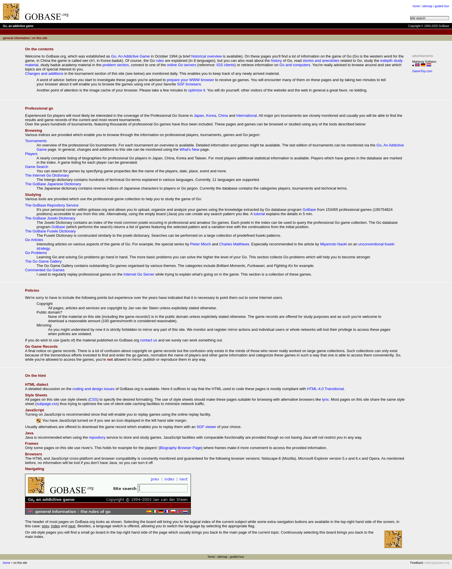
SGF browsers (189, 84)
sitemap (427, 6)
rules (160, 60)
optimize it (196, 90)
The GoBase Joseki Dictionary (50, 218)
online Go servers (181, 65)
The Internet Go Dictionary (47, 175)
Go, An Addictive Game (130, 56)
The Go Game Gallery (43, 261)
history (276, 60)
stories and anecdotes (321, 60)
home (416, 6)
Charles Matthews (234, 244)
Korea (211, 115)
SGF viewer (206, 427)
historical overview (206, 56)
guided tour (442, 6)
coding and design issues (94, 389)
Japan (199, 115)
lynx (325, 399)
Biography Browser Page (180, 448)
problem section (115, 65)
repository (97, 437)
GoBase (309, 209)
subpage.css (47, 404)
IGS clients (225, 65)
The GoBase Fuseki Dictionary (50, 231)
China (223, 115)
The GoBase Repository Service (52, 205)
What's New (190, 149)
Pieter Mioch (200, 244)
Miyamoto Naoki (333, 244)
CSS (93, 399)
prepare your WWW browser (190, 80)
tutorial (259, 214)
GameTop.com (422, 71)
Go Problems (36, 253)
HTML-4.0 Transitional (325, 389)
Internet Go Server (139, 274)
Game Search (36, 167)
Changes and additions (44, 73)
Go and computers (295, 65)
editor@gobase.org (437, 562)
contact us (148, 340)
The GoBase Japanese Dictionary (53, 184)
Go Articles (34, 240)
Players (31, 154)
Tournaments (36, 141)
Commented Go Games (44, 270)
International (246, 115)
